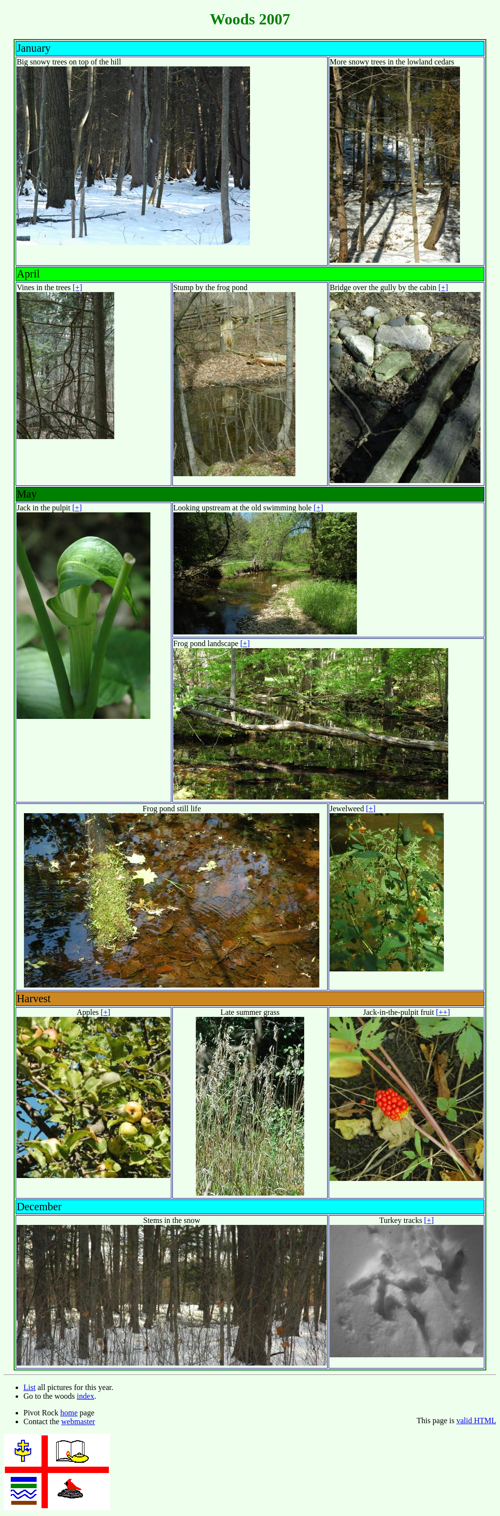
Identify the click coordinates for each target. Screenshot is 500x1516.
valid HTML (476, 1420)
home (69, 1413)
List (29, 1387)
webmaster (78, 1421)
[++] (443, 1012)
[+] (78, 287)
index (85, 1396)
